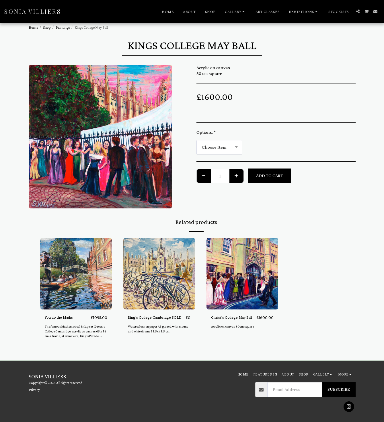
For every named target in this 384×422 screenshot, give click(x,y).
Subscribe (339, 389)
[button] (236, 11)
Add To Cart (269, 175)
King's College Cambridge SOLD (152, 321)
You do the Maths (62, 317)
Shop (47, 27)
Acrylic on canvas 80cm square (234, 334)
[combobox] (219, 147)
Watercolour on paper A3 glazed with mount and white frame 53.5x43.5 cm (156, 336)
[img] (76, 273)
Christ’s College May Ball (231, 321)
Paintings (63, 27)
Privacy (34, 390)
